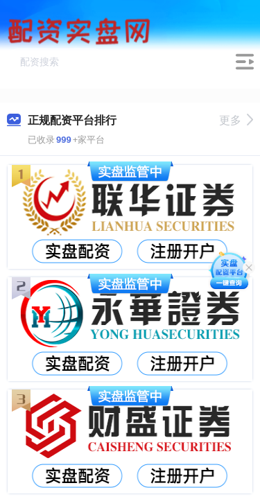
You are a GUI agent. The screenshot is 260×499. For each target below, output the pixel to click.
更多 (236, 120)
